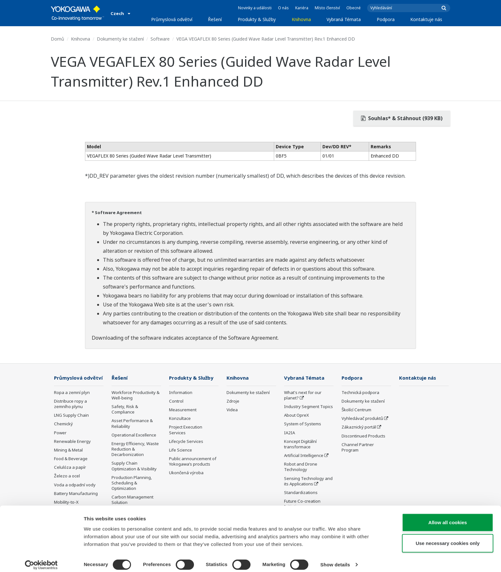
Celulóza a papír (70, 477)
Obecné (353, 8)
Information (180, 393)
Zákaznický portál (359, 427)
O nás (283, 8)
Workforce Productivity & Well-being (135, 395)
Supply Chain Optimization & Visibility (134, 466)
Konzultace (180, 418)
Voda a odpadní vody (75, 494)
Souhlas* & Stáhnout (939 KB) (402, 118)
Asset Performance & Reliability (132, 423)
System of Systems (302, 424)
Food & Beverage (71, 468)
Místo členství (327, 8)
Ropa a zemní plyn (72, 402)
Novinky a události (255, 8)
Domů (57, 39)
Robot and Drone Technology (300, 467)
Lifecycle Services (186, 441)
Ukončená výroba (186, 473)
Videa (232, 410)
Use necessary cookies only (448, 538)
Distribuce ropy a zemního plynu (70, 413)
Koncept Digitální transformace (300, 444)
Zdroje (233, 401)
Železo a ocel (67, 485)
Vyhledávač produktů (362, 418)
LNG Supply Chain (71, 425)
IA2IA (289, 433)
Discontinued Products (363, 436)
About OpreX (296, 415)
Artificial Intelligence (303, 456)
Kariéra (301, 8)
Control (176, 401)
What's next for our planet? (302, 395)
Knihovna (301, 19)
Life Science (180, 450)
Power (60, 442)
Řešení (215, 19)
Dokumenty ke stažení (120, 39)
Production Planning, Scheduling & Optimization (132, 483)
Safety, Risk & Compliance (125, 409)
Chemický (63, 433)
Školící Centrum (356, 410)
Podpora (386, 19)
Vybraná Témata (344, 19)
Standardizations (301, 493)
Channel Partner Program (358, 447)
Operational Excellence (134, 435)
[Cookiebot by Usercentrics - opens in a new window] (41, 559)
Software (160, 39)
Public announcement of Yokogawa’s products (192, 461)
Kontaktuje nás (426, 19)
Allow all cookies (447, 517)
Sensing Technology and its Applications (308, 481)
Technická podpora (360, 393)
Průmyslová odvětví (171, 19)
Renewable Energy (72, 451)
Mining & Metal (68, 459)
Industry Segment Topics (308, 407)
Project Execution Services (185, 430)
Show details (335, 559)
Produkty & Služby (257, 19)
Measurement (183, 410)
